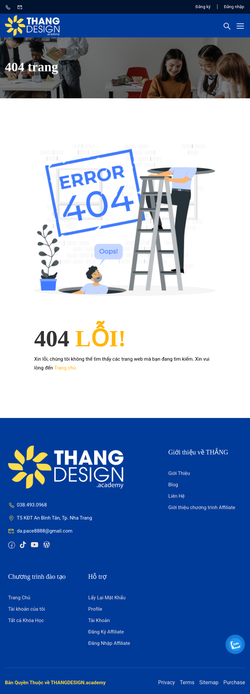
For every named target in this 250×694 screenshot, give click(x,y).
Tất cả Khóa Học (26, 620)
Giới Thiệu (179, 473)
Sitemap (208, 682)
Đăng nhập (234, 6)
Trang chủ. (65, 368)
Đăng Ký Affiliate (106, 632)
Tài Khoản (99, 620)
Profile (95, 609)
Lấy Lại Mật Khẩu (107, 598)
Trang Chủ (19, 598)
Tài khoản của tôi (26, 609)
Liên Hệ (176, 496)
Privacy (166, 682)
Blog (173, 485)
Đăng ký (203, 6)
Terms (187, 682)
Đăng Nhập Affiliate (109, 643)
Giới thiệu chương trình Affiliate (201, 507)
